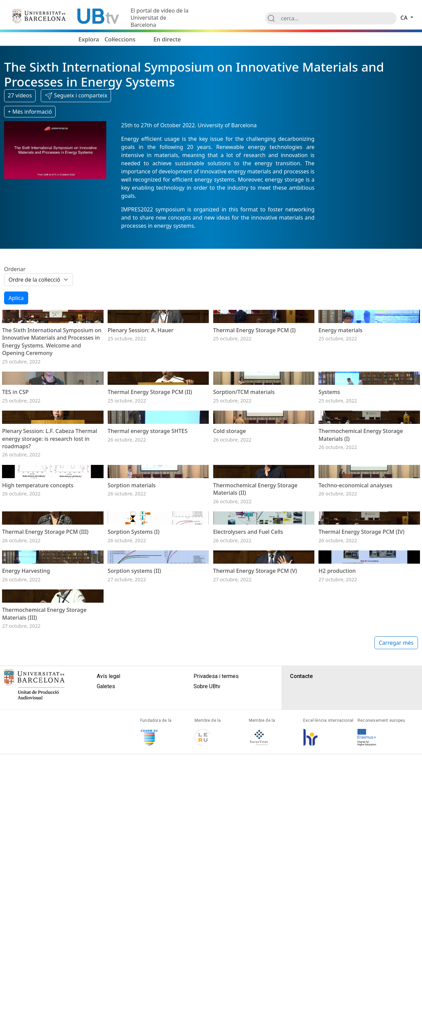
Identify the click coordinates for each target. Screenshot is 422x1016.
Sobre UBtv (207, 948)
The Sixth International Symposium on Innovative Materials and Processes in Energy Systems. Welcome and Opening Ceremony (52, 379)
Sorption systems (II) (134, 795)
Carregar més (396, 904)
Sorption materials (132, 635)
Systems (329, 467)
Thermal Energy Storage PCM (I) (254, 367)
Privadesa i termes (216, 938)
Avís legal (108, 938)
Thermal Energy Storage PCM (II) (150, 467)
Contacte (301, 938)
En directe (167, 39)
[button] (76, 95)
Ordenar (14, 269)
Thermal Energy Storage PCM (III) (45, 718)
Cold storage (229, 543)
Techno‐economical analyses (355, 635)
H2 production (337, 795)
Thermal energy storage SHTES (147, 543)
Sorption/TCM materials (244, 467)
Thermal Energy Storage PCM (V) (255, 795)
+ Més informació (30, 111)
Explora (88, 39)
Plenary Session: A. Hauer (140, 367)
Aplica (16, 298)
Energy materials (340, 367)
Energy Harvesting (26, 795)
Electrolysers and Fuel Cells (248, 718)
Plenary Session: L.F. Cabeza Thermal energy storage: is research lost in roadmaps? (49, 551)
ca (405, 17)
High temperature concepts (37, 635)
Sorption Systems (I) (134, 718)
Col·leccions (120, 39)
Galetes (106, 948)
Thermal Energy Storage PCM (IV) (361, 718)
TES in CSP (15, 467)
